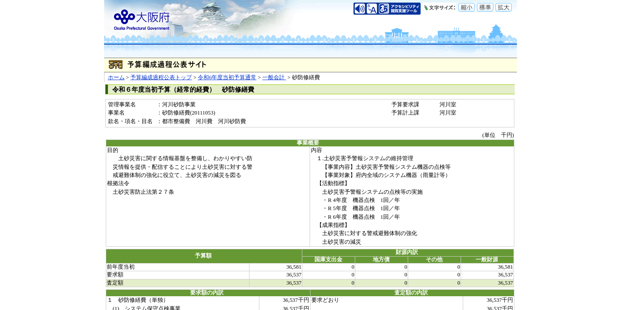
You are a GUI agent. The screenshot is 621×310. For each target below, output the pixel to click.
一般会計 (274, 77)
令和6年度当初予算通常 (227, 77)
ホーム (116, 77)
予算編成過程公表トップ (161, 77)
